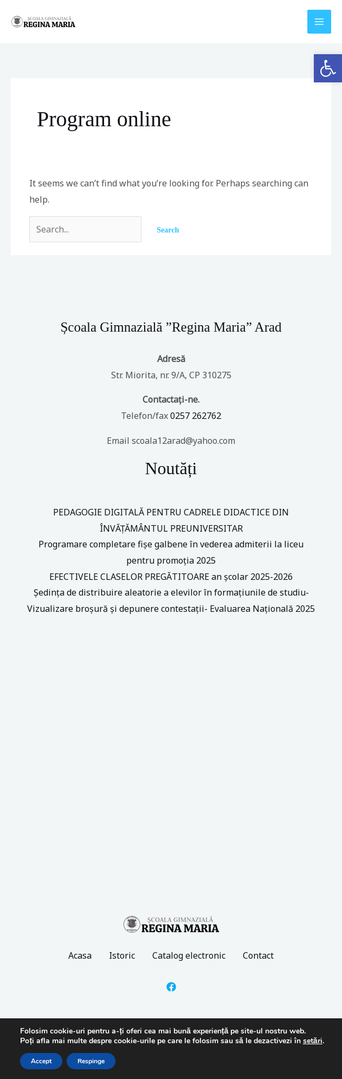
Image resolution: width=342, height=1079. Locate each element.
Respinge (91, 1061)
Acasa (80, 955)
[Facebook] (171, 987)
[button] (328, 68)
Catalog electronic (188, 955)
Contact (258, 955)
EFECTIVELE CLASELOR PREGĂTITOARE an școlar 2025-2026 (171, 577)
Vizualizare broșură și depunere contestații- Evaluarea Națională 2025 (171, 609)
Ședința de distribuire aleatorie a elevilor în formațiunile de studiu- (171, 592)
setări (312, 1041)
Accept (41, 1061)
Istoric (122, 955)
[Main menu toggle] (319, 22)
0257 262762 (195, 416)
